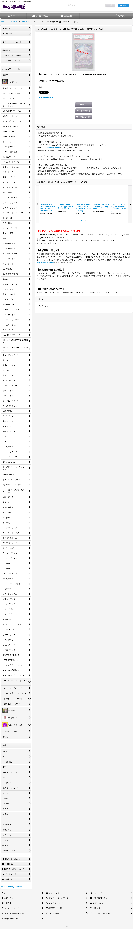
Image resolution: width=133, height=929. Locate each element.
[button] (93, 16)
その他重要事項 (46, 97)
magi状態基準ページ (51, 148)
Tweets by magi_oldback (11, 887)
